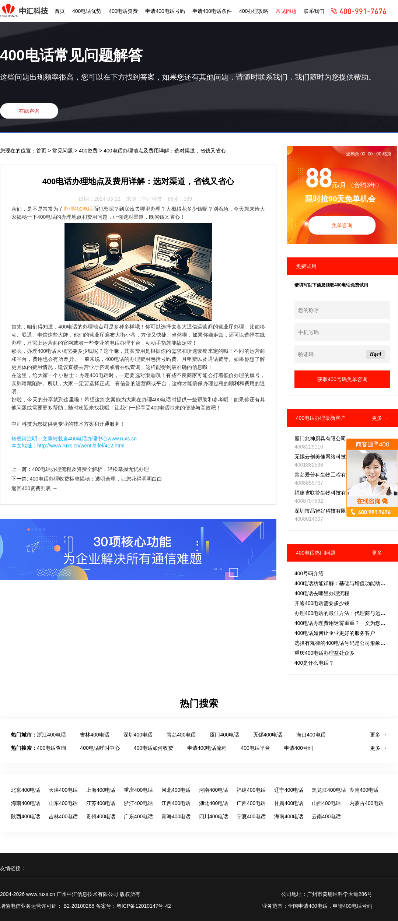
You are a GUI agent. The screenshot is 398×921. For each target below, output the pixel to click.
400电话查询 (51, 748)
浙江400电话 (51, 735)
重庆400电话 (138, 790)
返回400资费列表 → (34, 488)
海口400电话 (310, 735)
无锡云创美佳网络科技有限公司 (330, 457)
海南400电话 (25, 803)
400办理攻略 (253, 11)
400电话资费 (123, 11)
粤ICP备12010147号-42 (143, 906)
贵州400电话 (100, 816)
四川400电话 (213, 816)
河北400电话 (176, 790)
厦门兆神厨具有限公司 (320, 439)
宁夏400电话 (251, 816)
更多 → (380, 418)
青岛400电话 (181, 735)
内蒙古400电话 (366, 803)
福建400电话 (251, 790)
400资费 (89, 151)
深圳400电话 (138, 735)
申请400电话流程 (207, 748)
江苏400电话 (100, 803)
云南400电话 (326, 816)
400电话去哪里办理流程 (321, 593)
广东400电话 (138, 816)
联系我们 (314, 11)
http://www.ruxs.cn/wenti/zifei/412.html (81, 446)
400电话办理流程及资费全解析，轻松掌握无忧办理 (90, 469)
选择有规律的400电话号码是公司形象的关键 (345, 643)
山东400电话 (63, 803)
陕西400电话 (25, 816)
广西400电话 (251, 803)
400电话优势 (86, 11)
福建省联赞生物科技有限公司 (328, 493)
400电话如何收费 (153, 748)
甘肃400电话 (288, 803)
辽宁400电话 (288, 790)
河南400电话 (213, 790)
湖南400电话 (363, 790)
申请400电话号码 (165, 11)
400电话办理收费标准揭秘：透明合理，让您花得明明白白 (96, 479)
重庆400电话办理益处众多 (324, 653)
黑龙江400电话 (329, 790)
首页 (60, 11)
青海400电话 (176, 816)
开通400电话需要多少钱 (321, 603)
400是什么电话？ (314, 663)
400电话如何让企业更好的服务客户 (334, 633)
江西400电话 (176, 803)
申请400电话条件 (212, 11)
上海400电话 (100, 790)
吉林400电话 (94, 735)
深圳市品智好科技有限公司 (325, 511)
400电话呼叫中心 (99, 748)
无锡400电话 (267, 735)
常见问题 (286, 11)
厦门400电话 (224, 735)
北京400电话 (25, 790)
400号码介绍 (309, 573)
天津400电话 (63, 790)
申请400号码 (298, 748)
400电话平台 (255, 748)
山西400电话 (326, 803)
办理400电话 (78, 209)
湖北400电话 (213, 803)
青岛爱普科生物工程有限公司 (328, 475)
